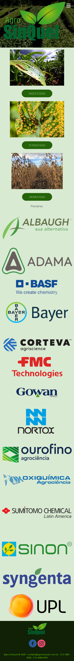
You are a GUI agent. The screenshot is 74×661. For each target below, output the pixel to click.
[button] (37, 93)
